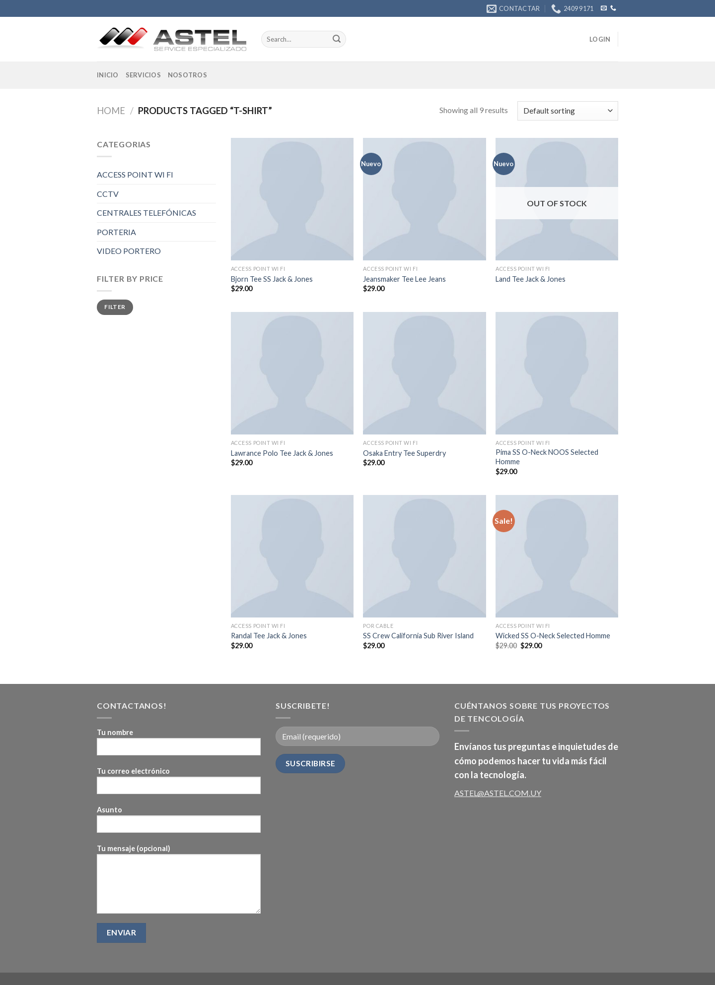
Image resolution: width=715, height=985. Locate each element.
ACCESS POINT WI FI (135, 174)
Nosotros (187, 75)
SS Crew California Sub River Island (418, 635)
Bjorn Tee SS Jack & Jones (272, 279)
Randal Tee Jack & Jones (269, 635)
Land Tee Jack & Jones (531, 279)
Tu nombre (179, 745)
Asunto (179, 822)
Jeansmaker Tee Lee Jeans (404, 279)
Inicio (108, 75)
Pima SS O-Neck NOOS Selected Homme (547, 457)
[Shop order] (567, 111)
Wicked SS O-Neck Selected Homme (553, 635)
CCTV (108, 193)
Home (111, 110)
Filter (114, 306)
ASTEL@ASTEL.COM (491, 793)
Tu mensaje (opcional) (179, 882)
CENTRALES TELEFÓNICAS (146, 212)
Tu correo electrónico (179, 784)
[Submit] (336, 39)
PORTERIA (116, 232)
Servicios (143, 75)
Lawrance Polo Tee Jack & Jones (282, 453)
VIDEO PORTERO (129, 250)
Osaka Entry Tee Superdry (404, 453)
